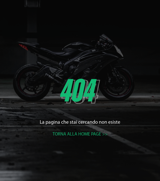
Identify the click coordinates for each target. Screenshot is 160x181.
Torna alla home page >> (80, 134)
